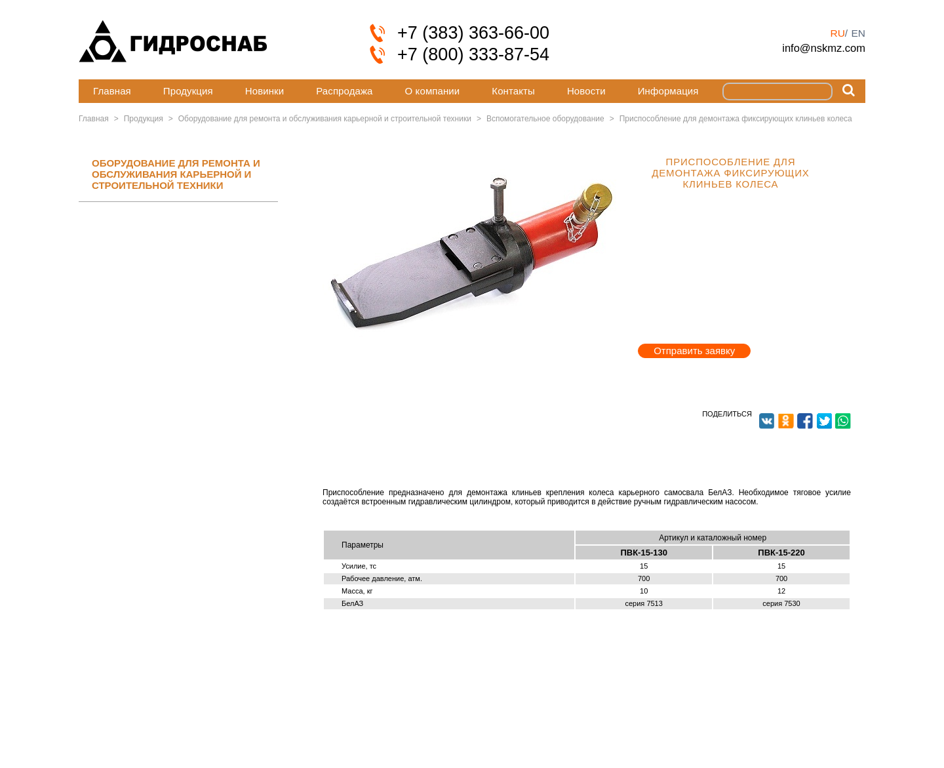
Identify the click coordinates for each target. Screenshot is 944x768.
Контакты (513, 90)
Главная (112, 90)
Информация (668, 90)
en (858, 33)
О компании (432, 90)
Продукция (188, 90)
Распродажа (344, 90)
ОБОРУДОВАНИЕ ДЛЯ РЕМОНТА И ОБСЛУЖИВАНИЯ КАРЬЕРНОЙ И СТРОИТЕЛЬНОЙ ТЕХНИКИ (176, 174)
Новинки (264, 90)
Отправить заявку (694, 350)
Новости (586, 90)
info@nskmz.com (823, 48)
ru (837, 33)
